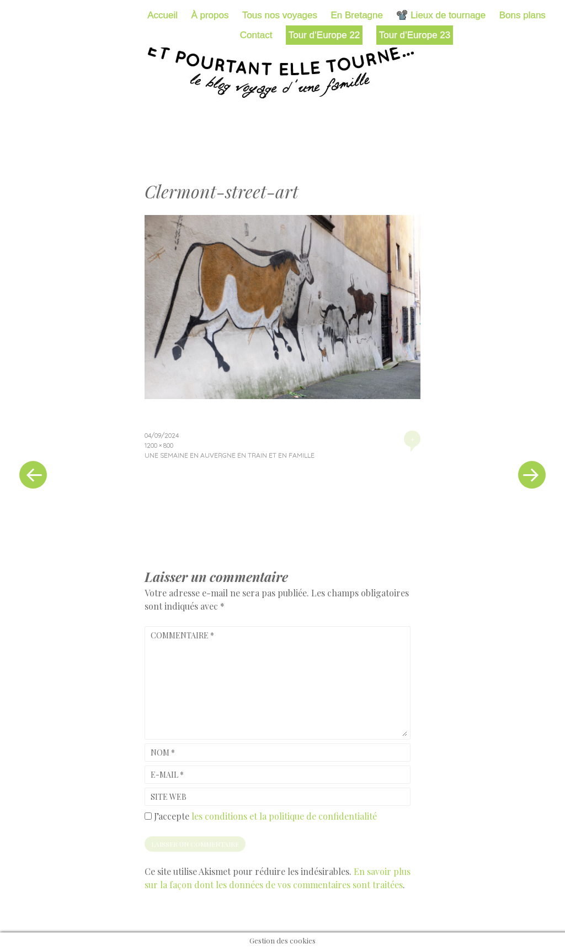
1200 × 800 (159, 445)
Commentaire (182, 635)
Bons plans (522, 15)
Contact (256, 35)
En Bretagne (357, 15)
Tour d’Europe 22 (324, 35)
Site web (168, 796)
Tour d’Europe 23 (414, 35)
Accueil (162, 15)
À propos (209, 15)
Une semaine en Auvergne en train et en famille (230, 455)
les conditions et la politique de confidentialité (284, 816)
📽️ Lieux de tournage (441, 15)
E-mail (167, 774)
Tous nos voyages (279, 15)
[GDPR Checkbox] (148, 816)
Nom (163, 752)
